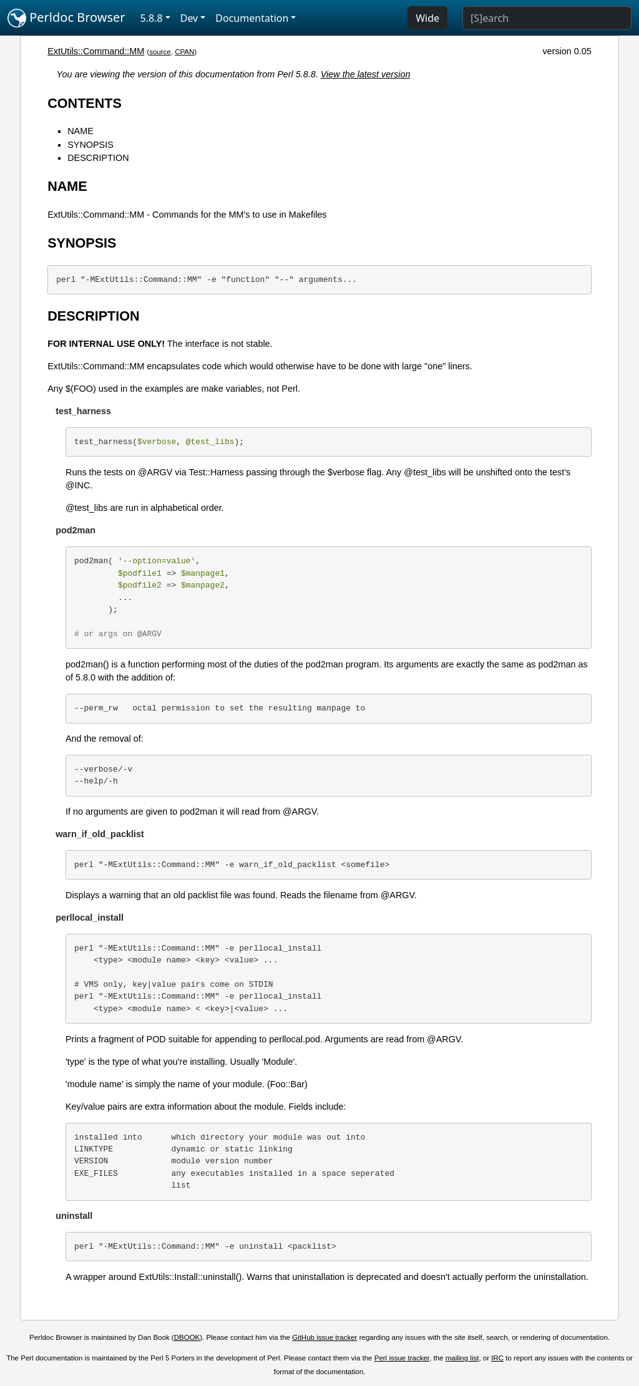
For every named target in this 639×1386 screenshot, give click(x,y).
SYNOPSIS (90, 145)
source (160, 52)
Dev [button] (189, 18)
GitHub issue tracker (324, 1337)
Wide (427, 18)
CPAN (184, 52)
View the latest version (366, 74)
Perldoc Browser (66, 18)
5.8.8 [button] (151, 18)
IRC (497, 1358)
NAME (80, 131)
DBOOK (187, 1337)
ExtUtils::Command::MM (95, 51)
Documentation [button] (251, 18)
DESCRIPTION (98, 158)
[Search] (547, 18)
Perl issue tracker (401, 1358)
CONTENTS (84, 103)
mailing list (462, 1358)
